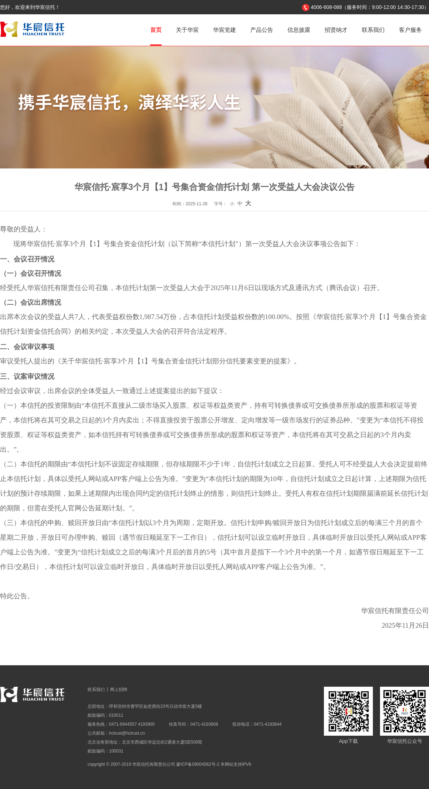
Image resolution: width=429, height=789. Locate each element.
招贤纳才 (336, 30)
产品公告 (261, 30)
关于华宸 (187, 30)
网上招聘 (118, 689)
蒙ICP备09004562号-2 (197, 764)
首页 (156, 30)
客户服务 (410, 30)
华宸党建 (224, 30)
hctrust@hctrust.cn (127, 733)
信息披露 (298, 30)
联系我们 (373, 30)
